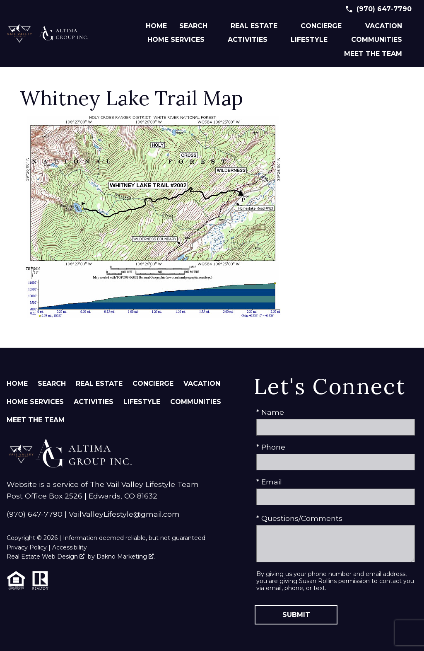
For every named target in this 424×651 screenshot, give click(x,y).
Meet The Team (36, 420)
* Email (269, 481)
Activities (93, 402)
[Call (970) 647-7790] (378, 9)
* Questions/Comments (299, 518)
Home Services (35, 402)
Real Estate (99, 383)
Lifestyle (141, 402)
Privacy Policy (27, 547)
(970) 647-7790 (35, 514)
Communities (195, 402)
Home (156, 26)
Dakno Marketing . (125, 556)
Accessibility (69, 547)
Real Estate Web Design (45, 556)
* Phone (270, 447)
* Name (270, 412)
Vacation (201, 383)
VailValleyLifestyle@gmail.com (124, 514)
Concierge (152, 383)
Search (52, 383)
